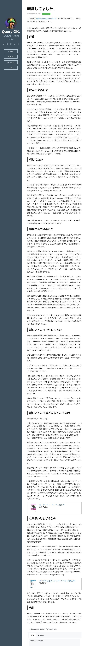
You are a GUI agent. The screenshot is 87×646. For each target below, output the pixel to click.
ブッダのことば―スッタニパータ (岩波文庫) (57, 581)
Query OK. (11, 31)
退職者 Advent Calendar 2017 (47, 19)
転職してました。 (42, 9)
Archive (10, 62)
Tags (11, 68)
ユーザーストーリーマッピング (52, 505)
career (46, 14)
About (11, 57)
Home (10, 51)
